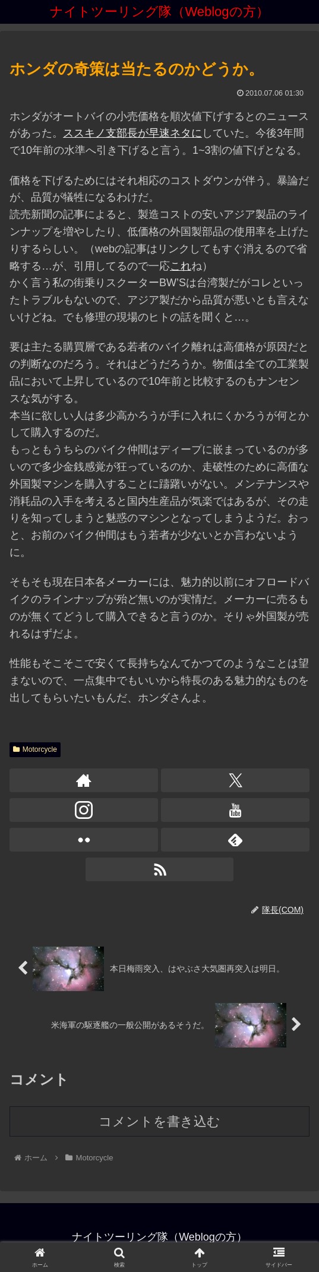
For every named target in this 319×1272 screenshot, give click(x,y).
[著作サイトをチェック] (84, 780)
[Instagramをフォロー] (84, 810)
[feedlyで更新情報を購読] (235, 840)
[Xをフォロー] (235, 780)
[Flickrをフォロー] (84, 840)
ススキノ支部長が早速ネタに (132, 133)
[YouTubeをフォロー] (235, 810)
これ (180, 266)
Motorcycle (35, 749)
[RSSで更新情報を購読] (160, 869)
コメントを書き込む (159, 1121)
